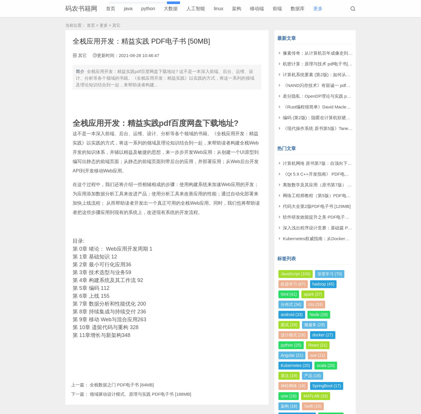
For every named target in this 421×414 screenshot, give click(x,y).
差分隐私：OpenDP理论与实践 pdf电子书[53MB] (330, 96)
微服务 (314, 324)
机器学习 (293, 284)
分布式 (291, 304)
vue (317, 355)
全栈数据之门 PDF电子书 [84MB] (122, 384)
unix (288, 396)
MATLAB (315, 396)
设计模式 (293, 335)
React (317, 345)
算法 (289, 375)
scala (325, 365)
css (315, 304)
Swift (312, 406)
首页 (110, 8)
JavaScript (295, 274)
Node (319, 314)
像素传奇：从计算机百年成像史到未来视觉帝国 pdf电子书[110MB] (347, 53)
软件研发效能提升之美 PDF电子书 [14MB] (323, 217)
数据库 (298, 8)
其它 (116, 25)
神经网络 (293, 385)
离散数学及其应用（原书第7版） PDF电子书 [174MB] (335, 184)
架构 (236, 8)
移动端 (257, 8)
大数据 (171, 8)
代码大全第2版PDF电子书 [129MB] (316, 206)
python (148, 8)
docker (322, 335)
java (128, 8)
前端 (277, 8)
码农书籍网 (81, 8)
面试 (289, 324)
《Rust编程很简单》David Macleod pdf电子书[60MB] (334, 106)
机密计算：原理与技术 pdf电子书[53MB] (322, 63)
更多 (318, 8)
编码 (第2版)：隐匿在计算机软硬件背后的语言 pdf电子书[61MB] (344, 117)
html (289, 294)
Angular (292, 355)
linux (218, 8)
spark (313, 294)
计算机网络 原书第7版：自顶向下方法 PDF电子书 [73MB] (338, 163)
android (292, 314)
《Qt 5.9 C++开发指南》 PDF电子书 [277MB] (327, 174)
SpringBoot (326, 385)
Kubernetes (295, 365)
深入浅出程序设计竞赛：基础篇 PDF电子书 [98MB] (332, 227)
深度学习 (329, 274)
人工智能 (195, 8)
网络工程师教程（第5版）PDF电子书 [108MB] (327, 195)
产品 (312, 375)
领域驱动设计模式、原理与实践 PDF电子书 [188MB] (140, 394)
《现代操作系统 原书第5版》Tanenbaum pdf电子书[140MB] (340, 128)
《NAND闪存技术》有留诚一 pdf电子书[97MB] (328, 85)
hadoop (323, 284)
